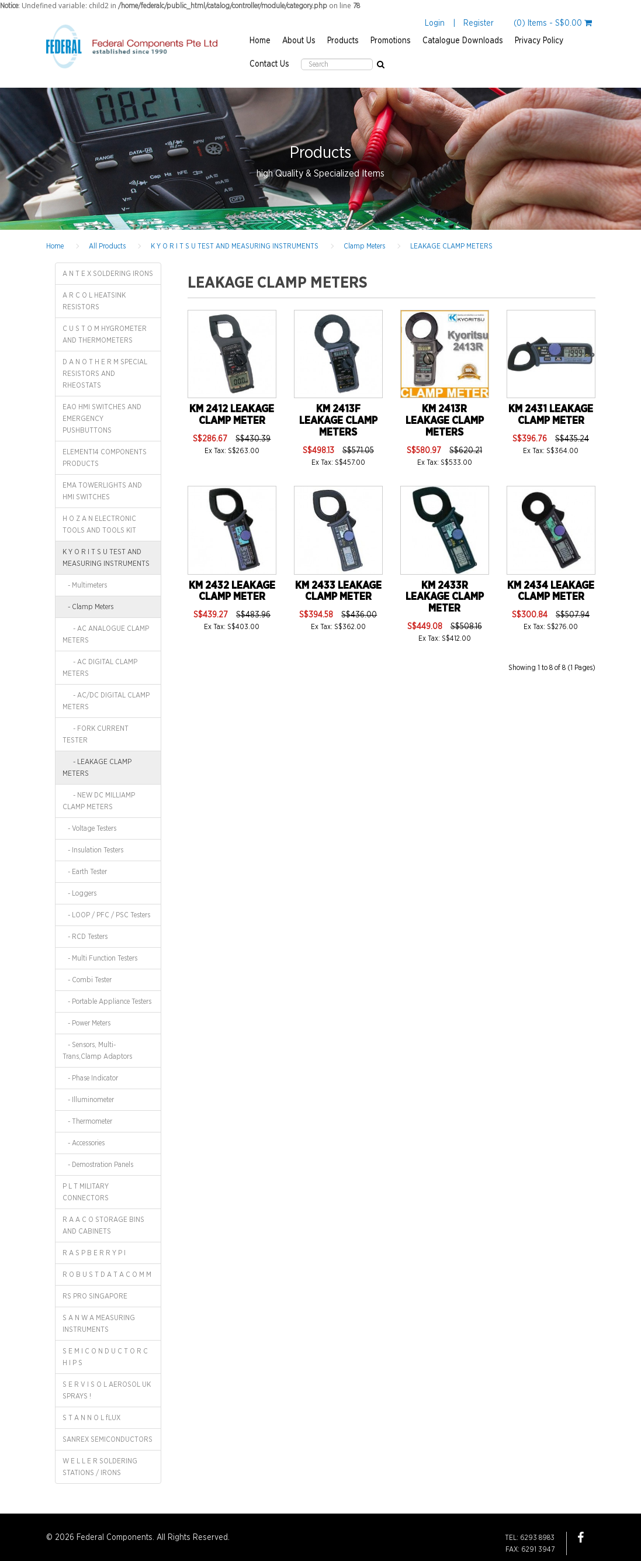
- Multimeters (85, 585)
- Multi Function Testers (100, 958)
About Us (299, 41)
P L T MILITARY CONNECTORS (86, 1192)
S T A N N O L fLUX (91, 1417)
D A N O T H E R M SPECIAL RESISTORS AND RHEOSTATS (105, 373)
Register (478, 23)
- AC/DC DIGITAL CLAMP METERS (106, 701)
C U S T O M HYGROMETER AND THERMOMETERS (105, 334)
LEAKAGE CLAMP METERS (451, 246)
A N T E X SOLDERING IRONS (108, 273)
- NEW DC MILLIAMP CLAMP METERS (99, 801)
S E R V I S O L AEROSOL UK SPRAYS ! (107, 1390)
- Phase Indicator (90, 1078)
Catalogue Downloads (462, 41)
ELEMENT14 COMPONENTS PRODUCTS (105, 457)
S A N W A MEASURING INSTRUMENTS (99, 1323)
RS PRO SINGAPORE (95, 1296)
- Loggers (79, 893)
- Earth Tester (85, 871)
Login (435, 23)
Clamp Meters (364, 246)
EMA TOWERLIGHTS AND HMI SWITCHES (102, 491)
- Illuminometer (88, 1099)
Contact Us (269, 64)
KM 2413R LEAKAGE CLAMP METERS (445, 421)
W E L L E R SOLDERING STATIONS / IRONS (100, 1467)
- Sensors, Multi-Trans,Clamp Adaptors (97, 1050)
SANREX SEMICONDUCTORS (108, 1439)
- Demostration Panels (98, 1164)
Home (260, 41)
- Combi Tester (87, 979)
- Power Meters (86, 1023)
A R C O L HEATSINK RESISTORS (94, 301)
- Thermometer (87, 1121)
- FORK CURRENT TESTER (96, 734)
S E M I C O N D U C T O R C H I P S (105, 1357)
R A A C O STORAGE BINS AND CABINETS (103, 1225)
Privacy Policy (539, 41)
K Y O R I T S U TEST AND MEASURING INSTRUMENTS (234, 246)
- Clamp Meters (88, 606)
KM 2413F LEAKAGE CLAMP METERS (338, 421)
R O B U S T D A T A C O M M (107, 1274)
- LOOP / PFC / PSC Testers (106, 914)
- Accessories (84, 1142)
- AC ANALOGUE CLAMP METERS (106, 634)
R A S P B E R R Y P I (94, 1252)
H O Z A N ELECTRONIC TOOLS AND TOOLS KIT (99, 524)
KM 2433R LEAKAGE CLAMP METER (445, 597)
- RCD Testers (85, 936)
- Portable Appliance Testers (107, 1001)
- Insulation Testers (93, 850)
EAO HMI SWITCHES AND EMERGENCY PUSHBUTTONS (102, 418)
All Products (107, 246)
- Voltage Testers (89, 828)
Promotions (390, 41)
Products (343, 41)
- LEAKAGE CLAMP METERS (97, 767)
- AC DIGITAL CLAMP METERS (100, 667)
